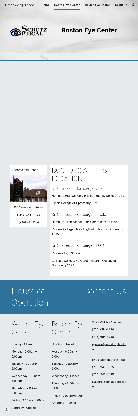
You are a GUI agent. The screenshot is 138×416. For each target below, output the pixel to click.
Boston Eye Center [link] (67, 5)
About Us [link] (121, 5)
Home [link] (46, 5)
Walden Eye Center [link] (97, 5)
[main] (89, 30)
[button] (133, 5)
